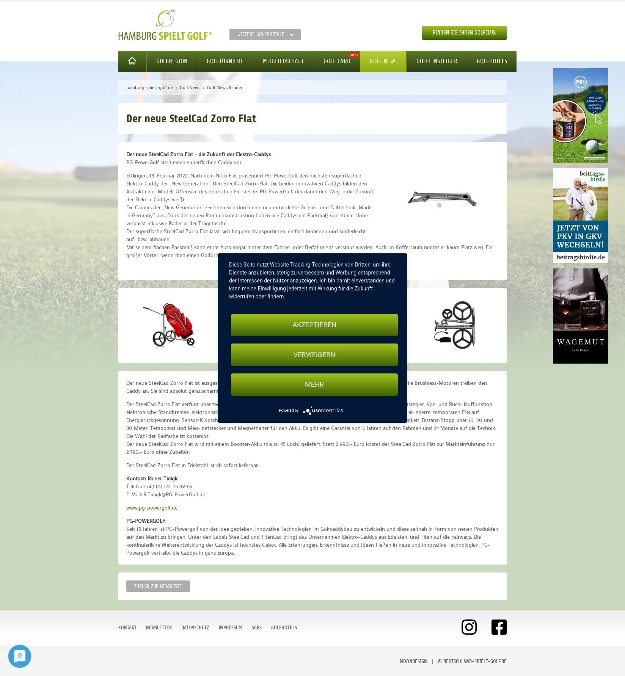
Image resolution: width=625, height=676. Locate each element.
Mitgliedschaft (283, 61)
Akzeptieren (314, 325)
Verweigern (314, 355)
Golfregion (171, 61)
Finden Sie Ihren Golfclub (464, 33)
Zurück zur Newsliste (158, 586)
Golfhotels (492, 61)
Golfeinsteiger (436, 61)
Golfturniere (225, 61)
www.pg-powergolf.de (151, 507)
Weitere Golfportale (260, 34)
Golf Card (336, 61)
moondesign (413, 661)
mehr (314, 385)
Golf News (383, 61)
